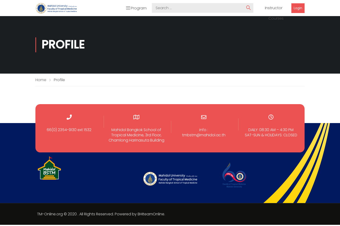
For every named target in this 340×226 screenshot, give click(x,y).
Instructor (273, 8)
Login (298, 8)
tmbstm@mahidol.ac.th (203, 136)
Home (40, 81)
